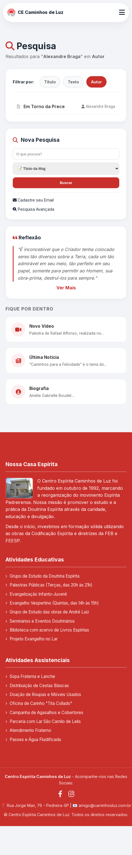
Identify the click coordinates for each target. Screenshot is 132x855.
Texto (73, 81)
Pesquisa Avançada (33, 209)
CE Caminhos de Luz (35, 12)
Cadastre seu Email (33, 200)
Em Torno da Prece (41, 106)
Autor (96, 81)
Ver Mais (66, 287)
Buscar (66, 183)
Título (50, 81)
